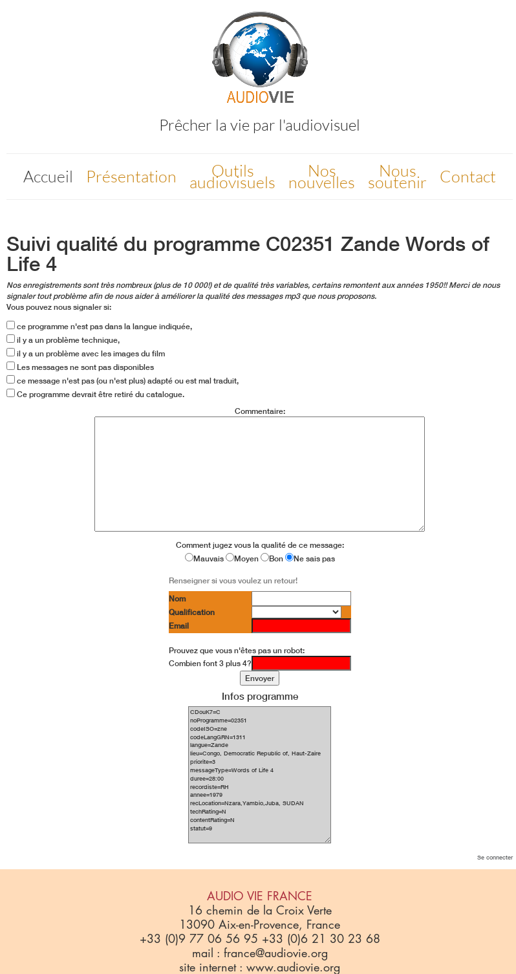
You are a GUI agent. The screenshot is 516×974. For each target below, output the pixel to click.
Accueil (48, 176)
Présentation (131, 176)
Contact (468, 176)
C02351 (300, 243)
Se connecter (495, 857)
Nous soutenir (397, 176)
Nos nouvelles (321, 176)
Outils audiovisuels (232, 176)
